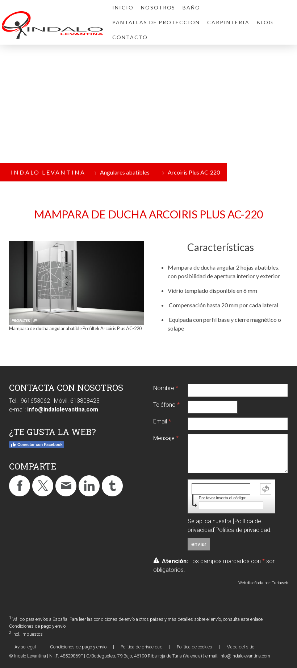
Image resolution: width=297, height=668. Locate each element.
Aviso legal (25, 646)
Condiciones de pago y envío (37, 626)
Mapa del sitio (240, 646)
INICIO (123, 7)
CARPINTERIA (228, 22)
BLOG (265, 22)
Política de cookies (194, 646)
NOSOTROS (158, 7)
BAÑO (191, 7)
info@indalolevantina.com (62, 409)
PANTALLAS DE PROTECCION (156, 22)
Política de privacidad (243, 529)
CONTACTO (130, 37)
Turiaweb (280, 583)
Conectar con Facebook (37, 444)
